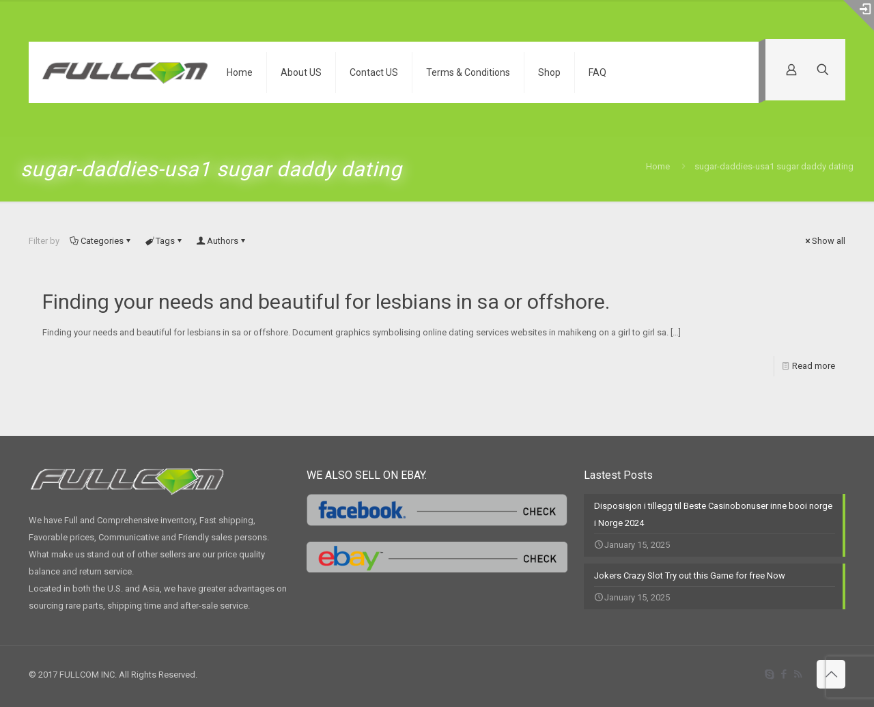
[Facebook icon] (783, 674)
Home (658, 166)
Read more (813, 366)
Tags (164, 241)
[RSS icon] (798, 674)
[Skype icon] (769, 674)
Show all (824, 241)
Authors (221, 241)
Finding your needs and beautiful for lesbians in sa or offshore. (326, 302)
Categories (101, 241)
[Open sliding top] (858, 15)
